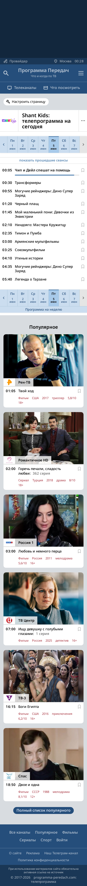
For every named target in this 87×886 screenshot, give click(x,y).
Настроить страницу (28, 101)
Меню (83, 121)
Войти (62, 839)
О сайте (15, 853)
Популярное (46, 832)
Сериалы (27, 839)
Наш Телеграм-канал (61, 853)
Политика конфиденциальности (43, 860)
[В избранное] (83, 170)
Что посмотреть (61, 87)
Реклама (33, 853)
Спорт (46, 839)
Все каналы (19, 832)
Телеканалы (21, 87)
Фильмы (70, 832)
